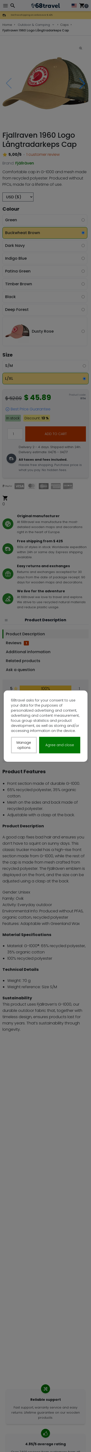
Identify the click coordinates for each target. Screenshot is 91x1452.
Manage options (24, 745)
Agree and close (59, 745)
